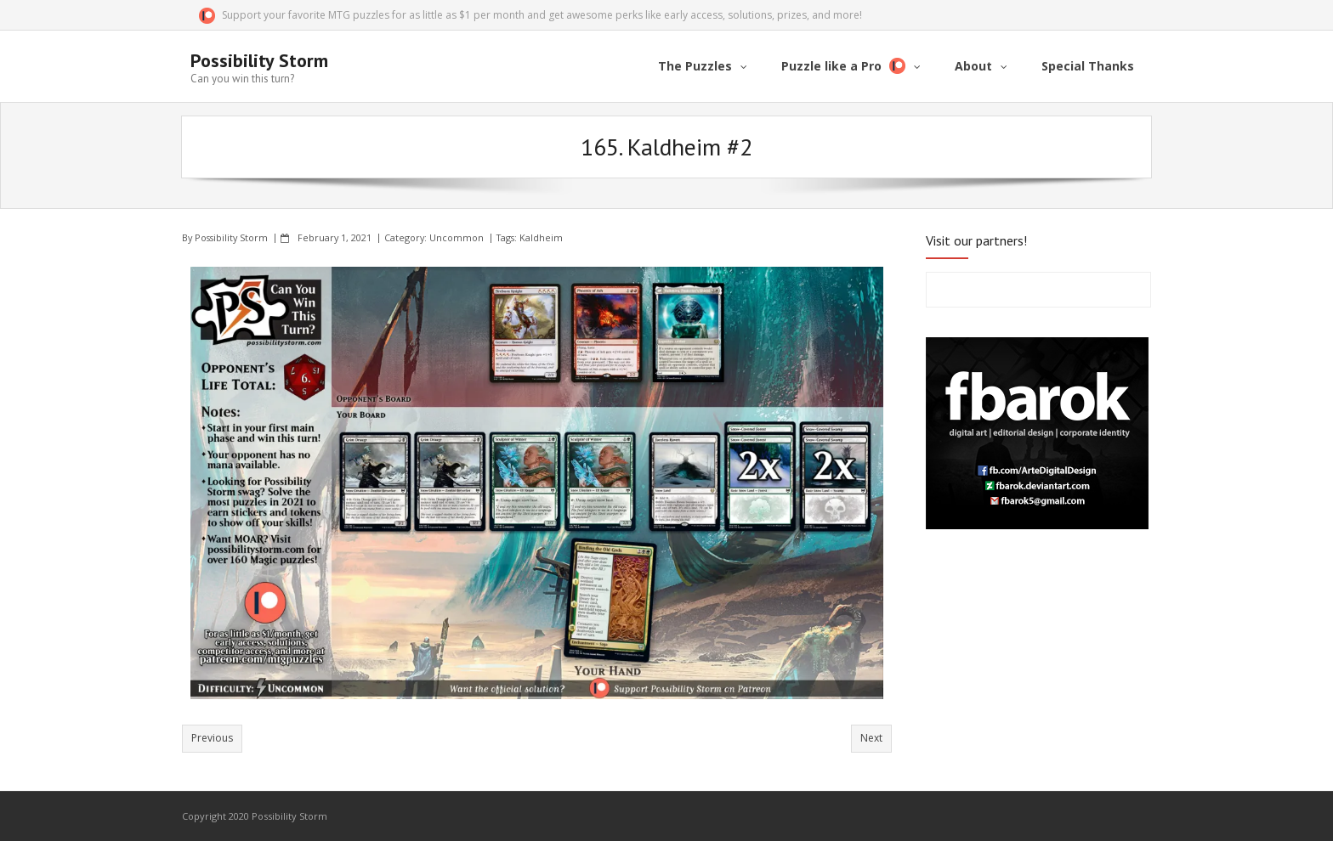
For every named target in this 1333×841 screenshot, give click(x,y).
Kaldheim (541, 237)
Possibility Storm (231, 237)
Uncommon (456, 237)
